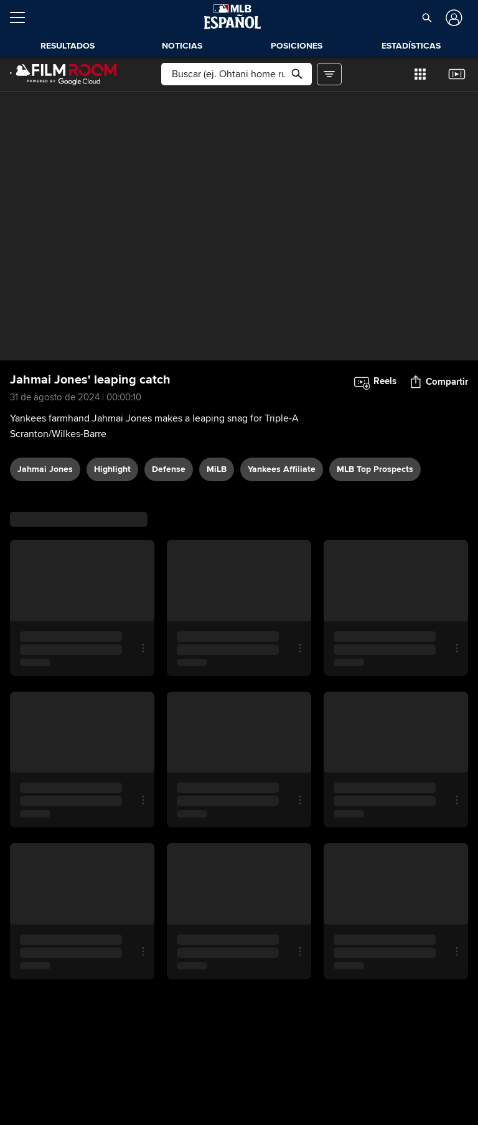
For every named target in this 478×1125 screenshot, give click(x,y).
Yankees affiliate (282, 469)
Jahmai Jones (45, 469)
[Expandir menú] (22, 17)
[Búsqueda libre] (236, 74)
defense (168, 469)
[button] (427, 17)
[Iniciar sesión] (453, 18)
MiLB (217, 469)
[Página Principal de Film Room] (63, 74)
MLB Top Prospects (375, 469)
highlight (112, 469)
